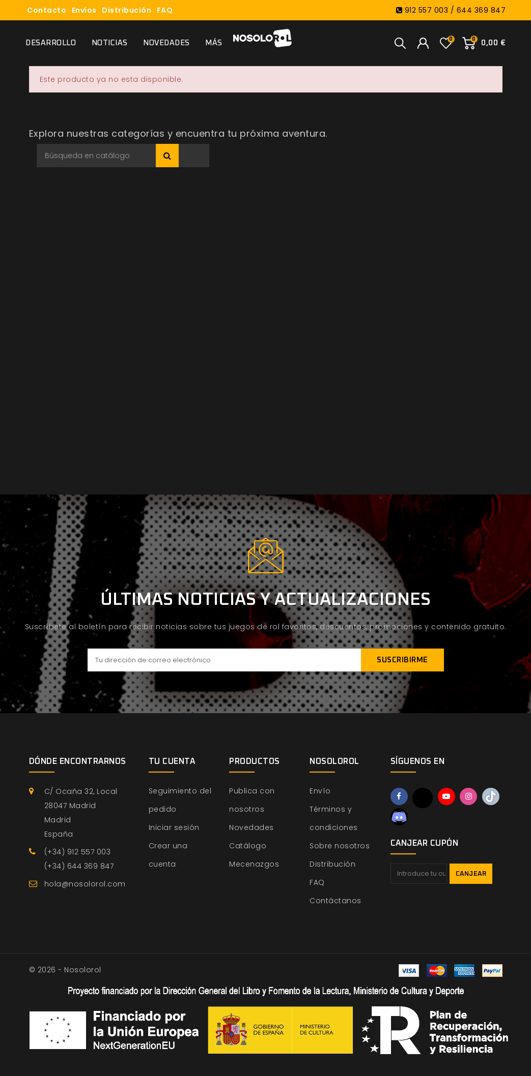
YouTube (446, 796)
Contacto (46, 10)
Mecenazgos (254, 864)
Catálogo (247, 846)
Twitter (422, 798)
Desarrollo (50, 43)
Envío (320, 791)
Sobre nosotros (340, 846)
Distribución (126, 10)
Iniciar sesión (174, 827)
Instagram (468, 796)
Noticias (110, 43)
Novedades (166, 43)
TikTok (490, 796)
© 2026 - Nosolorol (65, 970)
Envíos (84, 10)
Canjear (471, 874)
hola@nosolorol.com (85, 884)
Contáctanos (335, 901)
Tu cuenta (172, 761)
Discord (399, 816)
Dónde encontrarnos (77, 761)
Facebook (399, 796)
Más (213, 43)
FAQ (165, 10)
